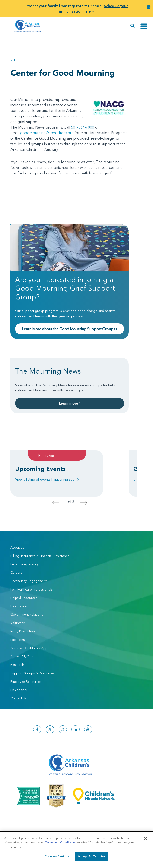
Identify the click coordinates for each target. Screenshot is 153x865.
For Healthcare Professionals (31, 589)
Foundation (18, 606)
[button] (149, 6)
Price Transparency (24, 564)
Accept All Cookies (91, 856)
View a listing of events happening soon (47, 479)
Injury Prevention (22, 631)
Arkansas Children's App (29, 648)
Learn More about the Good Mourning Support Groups (69, 329)
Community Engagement (28, 581)
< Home (17, 60)
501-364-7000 (82, 127)
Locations (17, 640)
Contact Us (18, 698)
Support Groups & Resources (32, 673)
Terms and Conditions (60, 842)
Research (17, 665)
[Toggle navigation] (143, 26)
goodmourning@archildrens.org (47, 132)
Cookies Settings (56, 856)
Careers (16, 572)
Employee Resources (25, 681)
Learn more (69, 403)
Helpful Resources (23, 598)
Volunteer (17, 623)
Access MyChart (22, 656)
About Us (17, 547)
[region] (76, 848)
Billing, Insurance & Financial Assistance (39, 556)
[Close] (145, 839)
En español (18, 690)
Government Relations (26, 614)
